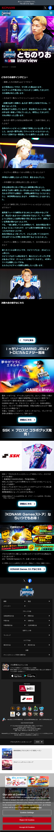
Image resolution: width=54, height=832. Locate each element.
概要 (5, 601)
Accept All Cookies (27, 827)
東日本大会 (7, 645)
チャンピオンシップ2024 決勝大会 (15, 655)
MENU (50, 14)
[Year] (39, 742)
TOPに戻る (28, 340)
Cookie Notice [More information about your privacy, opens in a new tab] (36, 807)
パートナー (7, 606)
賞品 (29, 601)
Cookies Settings (27, 812)
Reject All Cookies (27, 820)
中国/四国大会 (8, 625)
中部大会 (6, 620)
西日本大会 (31, 645)
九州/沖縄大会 (32, 625)
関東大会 (31, 616)
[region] (27, 809)
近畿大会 (31, 620)
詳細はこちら (26, 420)
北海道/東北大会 (9, 616)
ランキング (7, 635)
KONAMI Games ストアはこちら (25, 569)
